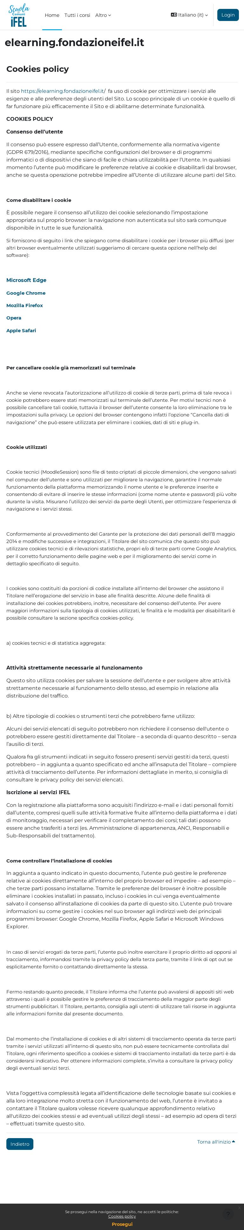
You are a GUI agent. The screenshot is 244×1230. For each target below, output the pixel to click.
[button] (189, 15)
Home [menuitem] (52, 15)
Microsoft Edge (26, 280)
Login (228, 15)
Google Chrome (25, 293)
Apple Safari (21, 330)
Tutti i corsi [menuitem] (77, 15)
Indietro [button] (19, 1144)
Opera (13, 318)
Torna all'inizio (216, 1142)
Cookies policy (122, 1216)
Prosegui (122, 1224)
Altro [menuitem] (101, 15)
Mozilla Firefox (24, 305)
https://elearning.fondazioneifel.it (62, 91)
